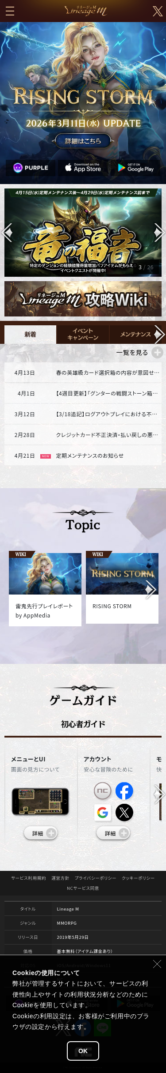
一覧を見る (132, 352)
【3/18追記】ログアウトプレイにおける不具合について (108, 414)
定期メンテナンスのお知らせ (90, 455)
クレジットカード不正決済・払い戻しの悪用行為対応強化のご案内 (108, 434)
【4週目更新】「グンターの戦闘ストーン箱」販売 (108, 393)
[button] (159, 233)
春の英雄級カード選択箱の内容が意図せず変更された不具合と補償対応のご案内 (108, 372)
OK (83, 1050)
